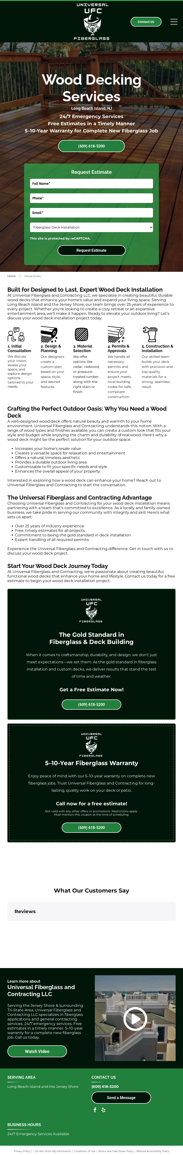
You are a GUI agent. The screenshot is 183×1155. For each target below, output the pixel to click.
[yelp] (103, 1110)
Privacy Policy (22, 1151)
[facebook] (95, 1110)
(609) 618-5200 (105, 1086)
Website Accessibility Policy (152, 1151)
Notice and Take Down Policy (116, 1151)
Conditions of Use (85, 1151)
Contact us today (141, 576)
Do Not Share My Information (53, 1151)
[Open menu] (174, 21)
